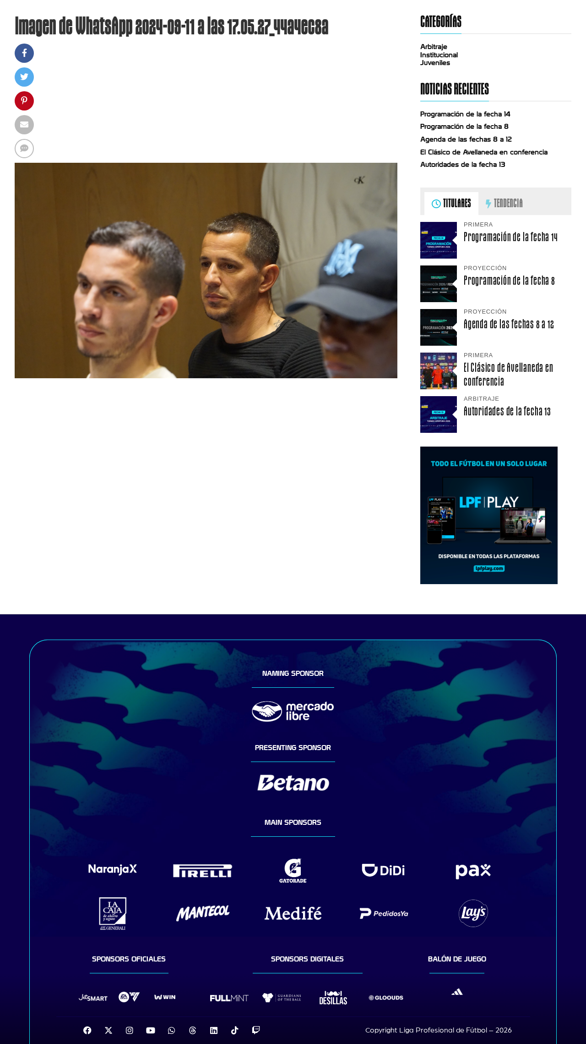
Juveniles (435, 62)
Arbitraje (433, 46)
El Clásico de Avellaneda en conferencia (484, 152)
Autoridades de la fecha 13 (462, 164)
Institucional (439, 55)
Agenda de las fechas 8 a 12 (466, 139)
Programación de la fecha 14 (465, 114)
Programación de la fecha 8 (464, 126)
